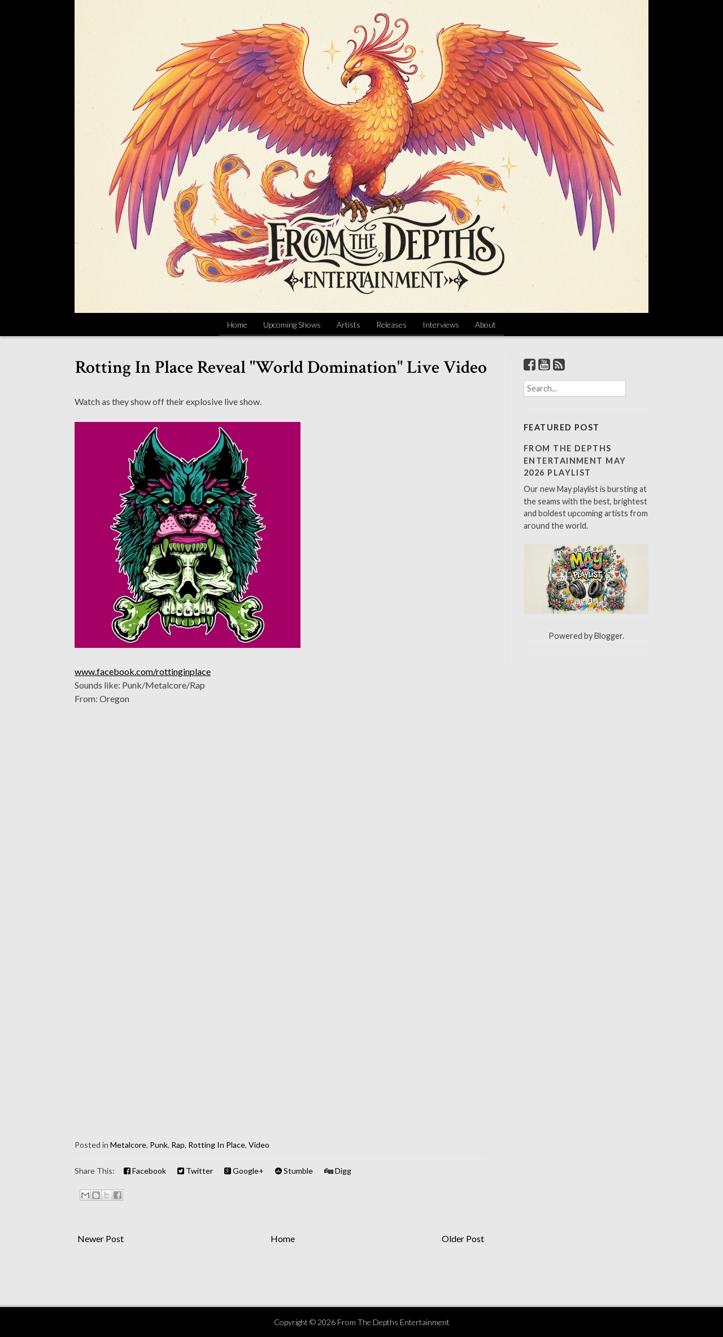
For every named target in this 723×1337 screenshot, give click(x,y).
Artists (348, 324)
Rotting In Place (216, 1144)
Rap (178, 1144)
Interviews (441, 324)
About (485, 324)
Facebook (145, 1170)
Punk (159, 1144)
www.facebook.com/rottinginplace (143, 671)
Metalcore (128, 1144)
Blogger (608, 636)
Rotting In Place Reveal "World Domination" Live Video (281, 367)
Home (237, 324)
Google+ (244, 1170)
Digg (337, 1170)
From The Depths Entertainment (393, 1322)
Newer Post (100, 1238)
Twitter (195, 1170)
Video (259, 1144)
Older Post (463, 1238)
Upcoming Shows (292, 324)
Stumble (294, 1170)
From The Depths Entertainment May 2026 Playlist (575, 460)
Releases (391, 324)
